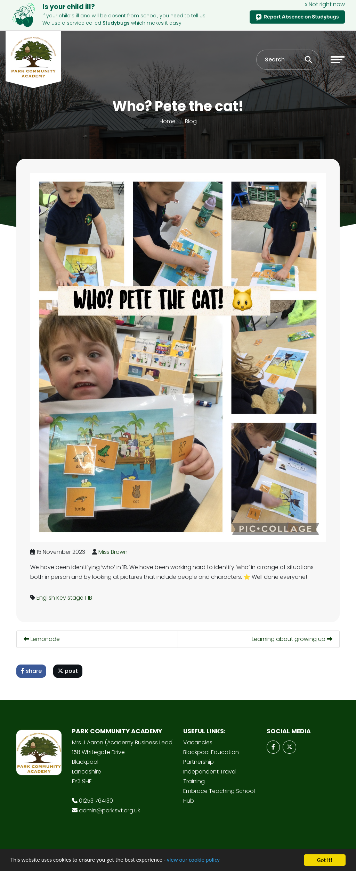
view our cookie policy (194, 864)
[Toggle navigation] (337, 60)
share (33, 671)
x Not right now (325, 4)
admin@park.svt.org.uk (109, 810)
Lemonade (43, 639)
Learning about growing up (293, 639)
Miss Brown (114, 552)
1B (91, 598)
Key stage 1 (73, 598)
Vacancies (197, 742)
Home (168, 121)
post (69, 671)
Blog (191, 121)
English (47, 598)
